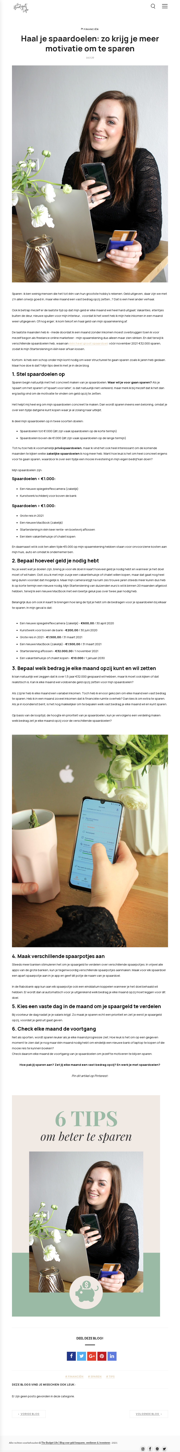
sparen (96, 1376)
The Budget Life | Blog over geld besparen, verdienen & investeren (75, 1443)
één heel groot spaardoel (88, 343)
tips (111, 1376)
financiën (91, 29)
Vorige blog (29, 1414)
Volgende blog (149, 1414)
